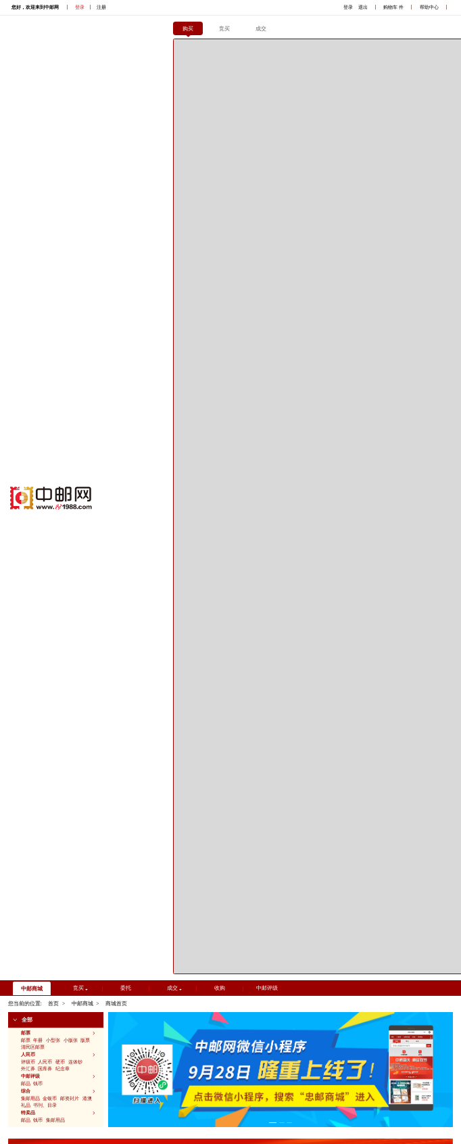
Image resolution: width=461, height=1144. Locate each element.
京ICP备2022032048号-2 (62, 1108)
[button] (55, 100)
